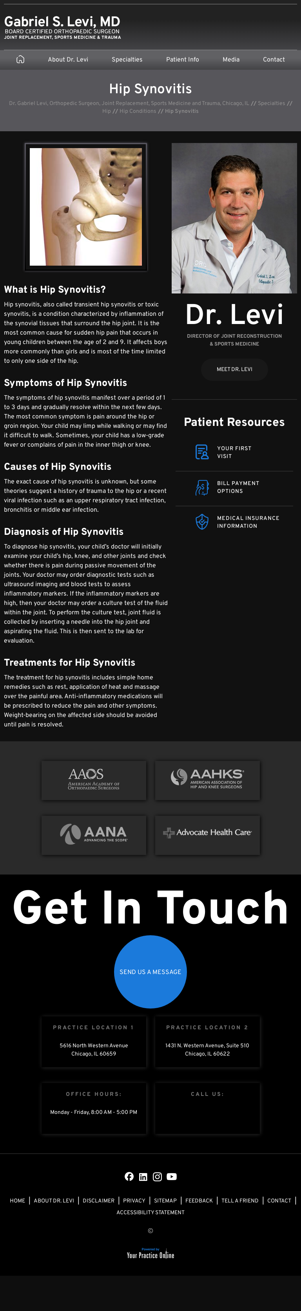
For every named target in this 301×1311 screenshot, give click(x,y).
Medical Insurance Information (248, 522)
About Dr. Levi (68, 60)
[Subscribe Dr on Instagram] (157, 1177)
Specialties (127, 60)
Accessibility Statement (150, 1213)
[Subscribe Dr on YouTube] (172, 1177)
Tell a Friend (240, 1201)
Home (17, 1201)
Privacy (134, 1201)
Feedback (199, 1201)
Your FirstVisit (234, 452)
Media (231, 60)
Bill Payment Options (238, 487)
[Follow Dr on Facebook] (129, 1177)
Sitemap (165, 1201)
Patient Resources (234, 423)
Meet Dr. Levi (234, 369)
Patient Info (182, 60)
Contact (274, 60)
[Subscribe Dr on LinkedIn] (143, 1177)
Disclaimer (98, 1201)
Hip (106, 111)
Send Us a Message (150, 972)
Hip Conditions (138, 111)
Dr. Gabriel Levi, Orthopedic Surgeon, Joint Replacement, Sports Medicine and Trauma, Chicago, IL (129, 103)
